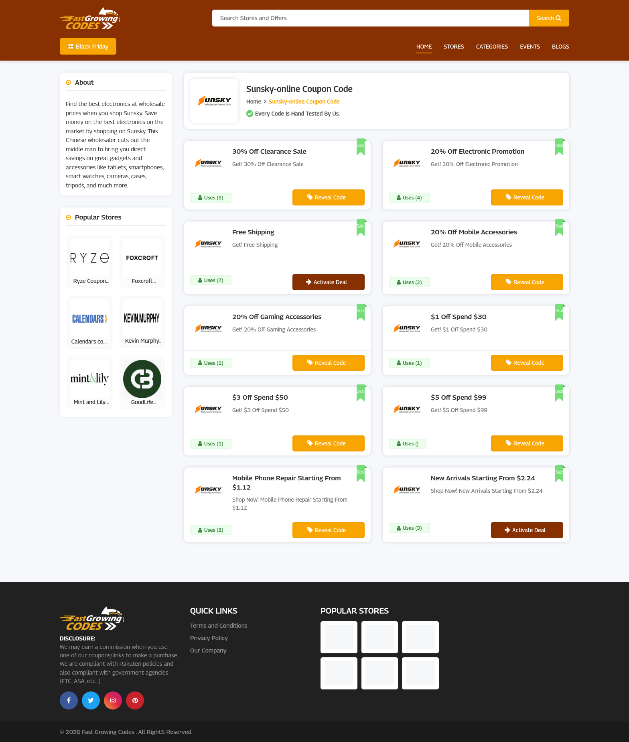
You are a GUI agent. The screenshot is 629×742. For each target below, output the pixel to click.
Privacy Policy (209, 637)
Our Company (208, 650)
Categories (492, 46)
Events (530, 46)
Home (424, 46)
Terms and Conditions (219, 625)
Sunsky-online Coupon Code (304, 101)
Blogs (560, 46)
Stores (454, 46)
